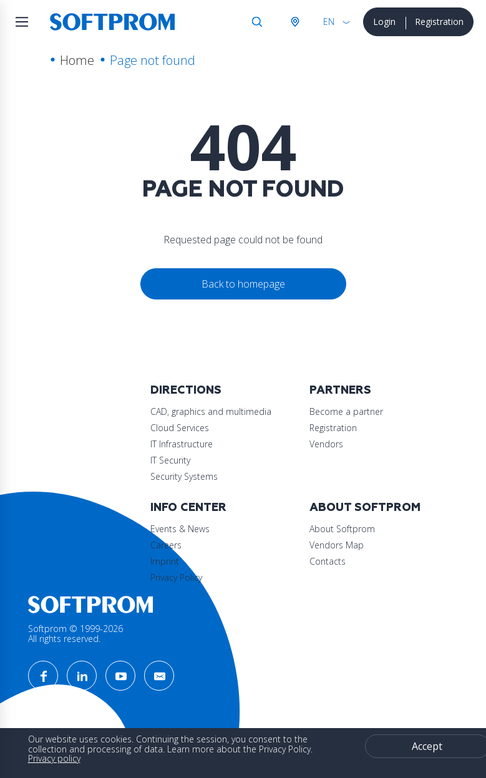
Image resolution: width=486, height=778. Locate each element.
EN (328, 21)
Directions (185, 390)
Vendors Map (336, 545)
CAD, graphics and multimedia (210, 411)
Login (384, 21)
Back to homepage (243, 284)
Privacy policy (54, 758)
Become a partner (346, 411)
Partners (340, 390)
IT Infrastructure (181, 444)
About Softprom (364, 507)
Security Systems (184, 476)
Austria (294, 21)
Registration (439, 21)
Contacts (327, 561)
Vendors (326, 444)
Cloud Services (179, 428)
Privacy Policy (176, 577)
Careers (166, 545)
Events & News (180, 529)
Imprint (164, 561)
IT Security (170, 460)
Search (257, 21)
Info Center (188, 507)
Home (77, 60)
